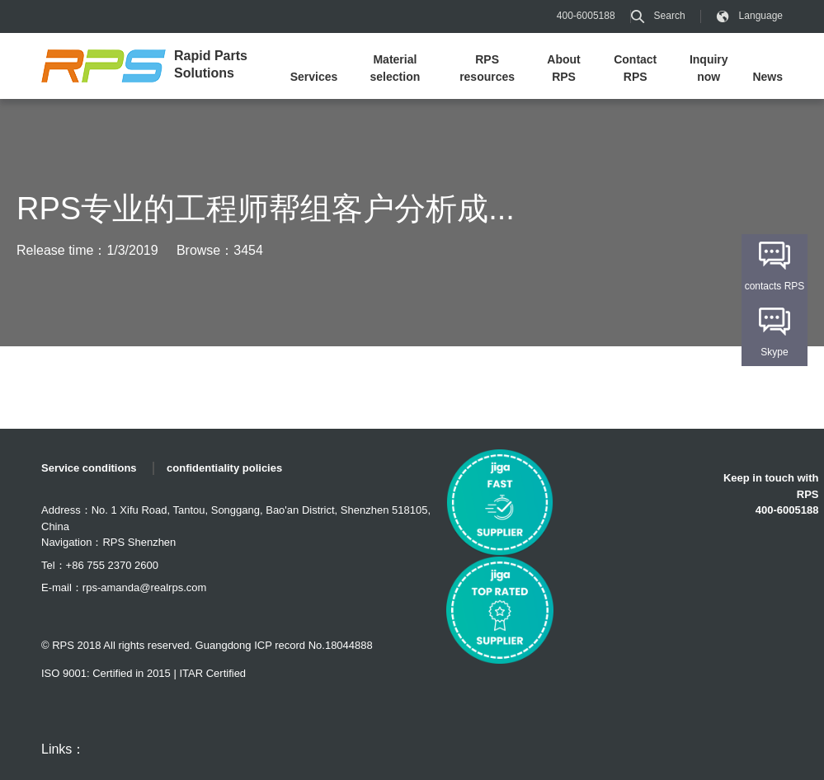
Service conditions (89, 468)
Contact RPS (635, 68)
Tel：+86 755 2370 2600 (99, 565)
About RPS (563, 68)
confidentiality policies (224, 468)
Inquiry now (709, 68)
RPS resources (487, 68)
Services (314, 76)
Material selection (395, 68)
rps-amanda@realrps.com (144, 587)
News (767, 76)
